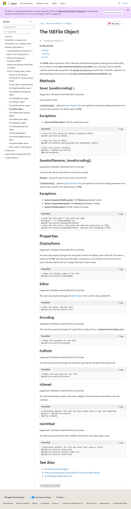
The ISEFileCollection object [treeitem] (19, 105)
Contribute (45, 503)
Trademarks (104, 503)
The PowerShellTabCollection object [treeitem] (20, 138)
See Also (45, 57)
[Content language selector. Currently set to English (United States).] (14, 497)
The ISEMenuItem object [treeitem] (18, 119)
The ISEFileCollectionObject (56, 469)
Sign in (125, 3)
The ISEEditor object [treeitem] (16, 102)
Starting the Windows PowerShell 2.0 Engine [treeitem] (19, 66)
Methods (45, 50)
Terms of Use (92, 503)
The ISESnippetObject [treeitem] (17, 133)
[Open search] (119, 3)
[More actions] (123, 23)
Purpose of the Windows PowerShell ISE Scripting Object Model (72, 472)
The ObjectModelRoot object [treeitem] (20, 88)
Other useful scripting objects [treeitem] (20, 147)
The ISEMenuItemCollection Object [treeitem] (19, 114)
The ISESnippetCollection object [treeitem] (18, 128)
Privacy (55, 503)
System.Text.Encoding (73, 105)
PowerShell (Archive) (54, 23)
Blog (34, 503)
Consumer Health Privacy (72, 503)
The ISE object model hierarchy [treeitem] (21, 84)
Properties (45, 53)
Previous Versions (22, 503)
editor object (77, 295)
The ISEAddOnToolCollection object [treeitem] (20, 93)
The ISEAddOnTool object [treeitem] (19, 98)
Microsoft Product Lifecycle (71, 11)
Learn (42, 23)
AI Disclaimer (8, 503)
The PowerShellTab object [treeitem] (18, 143)
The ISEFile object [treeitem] (16, 109)
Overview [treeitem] (8, 36)
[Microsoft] (4, 3)
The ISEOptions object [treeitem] (17, 123)
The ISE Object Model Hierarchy (58, 476)
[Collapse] (30, 21)
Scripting (68, 23)
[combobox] (18, 27)
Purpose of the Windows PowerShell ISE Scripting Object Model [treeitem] (21, 78)
